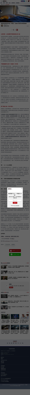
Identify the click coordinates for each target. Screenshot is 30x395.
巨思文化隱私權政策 (16, 205)
